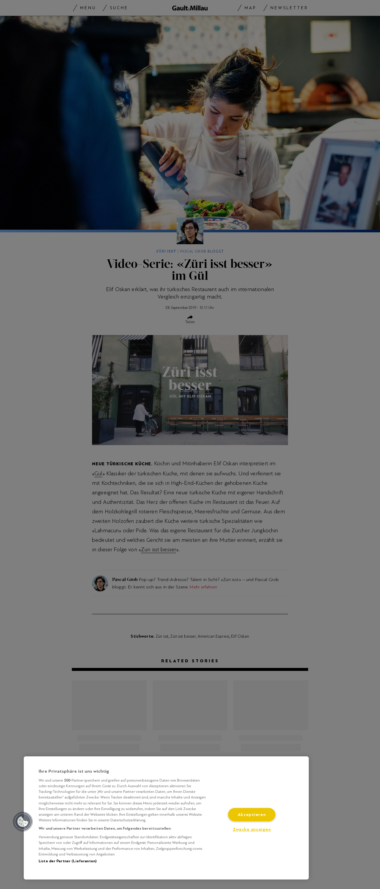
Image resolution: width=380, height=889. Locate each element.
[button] (22, 821)
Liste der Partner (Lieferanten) (67, 861)
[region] (166, 818)
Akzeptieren (252, 814)
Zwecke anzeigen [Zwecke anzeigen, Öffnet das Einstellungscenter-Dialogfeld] (252, 829)
